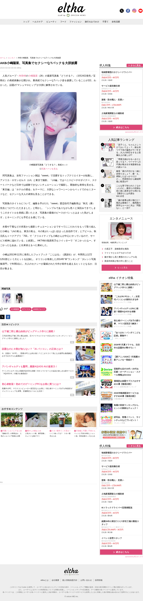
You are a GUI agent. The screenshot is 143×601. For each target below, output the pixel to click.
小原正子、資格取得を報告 (116, 249)
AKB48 (22, 76)
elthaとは (44, 580)
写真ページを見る (49, 169)
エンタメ (11, 58)
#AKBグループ (39, 309)
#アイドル (26, 309)
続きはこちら (122, 127)
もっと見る (122, 267)
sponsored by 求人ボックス (134, 132)
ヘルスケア (38, 21)
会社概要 (55, 580)
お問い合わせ (86, 580)
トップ (26, 21)
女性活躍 (116, 21)
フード (63, 21)
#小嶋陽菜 (15, 309)
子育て (105, 21)
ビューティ (51, 21)
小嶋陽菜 (33, 76)
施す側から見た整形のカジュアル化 (120, 257)
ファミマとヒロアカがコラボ (117, 253)
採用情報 (98, 580)
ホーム (3, 58)
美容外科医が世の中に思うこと (118, 261)
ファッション (75, 21)
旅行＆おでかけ (92, 21)
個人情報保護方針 (69, 580)
